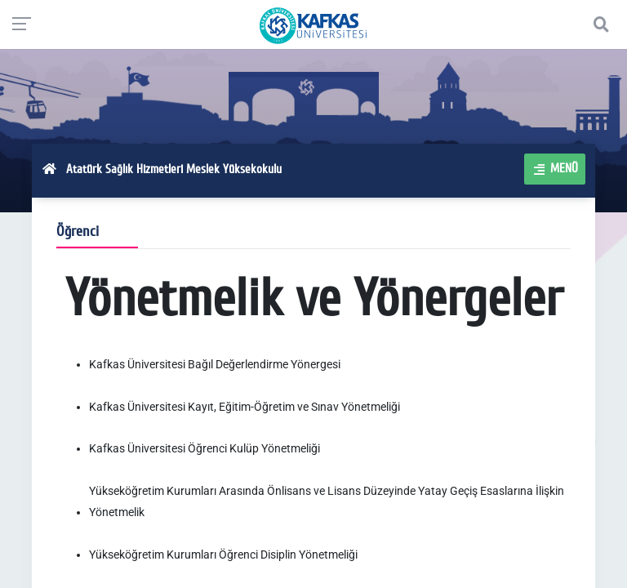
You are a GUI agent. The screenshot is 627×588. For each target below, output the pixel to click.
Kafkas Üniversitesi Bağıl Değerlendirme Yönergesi (214, 364)
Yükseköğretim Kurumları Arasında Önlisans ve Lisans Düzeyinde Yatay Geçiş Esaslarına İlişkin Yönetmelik (326, 501)
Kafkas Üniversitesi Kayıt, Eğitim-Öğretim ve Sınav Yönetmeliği (244, 406)
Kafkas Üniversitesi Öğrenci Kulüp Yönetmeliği (204, 448)
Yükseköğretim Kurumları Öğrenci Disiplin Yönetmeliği (223, 554)
